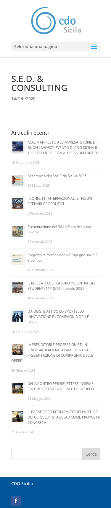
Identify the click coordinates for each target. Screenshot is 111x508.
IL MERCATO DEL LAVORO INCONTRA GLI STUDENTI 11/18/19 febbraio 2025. (61, 286)
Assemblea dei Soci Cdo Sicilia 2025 (57, 175)
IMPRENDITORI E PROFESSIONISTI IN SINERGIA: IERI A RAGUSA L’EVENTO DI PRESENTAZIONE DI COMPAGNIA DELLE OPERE (52, 352)
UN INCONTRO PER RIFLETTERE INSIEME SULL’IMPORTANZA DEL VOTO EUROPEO (61, 386)
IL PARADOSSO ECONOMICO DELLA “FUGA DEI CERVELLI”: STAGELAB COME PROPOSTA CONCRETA (64, 417)
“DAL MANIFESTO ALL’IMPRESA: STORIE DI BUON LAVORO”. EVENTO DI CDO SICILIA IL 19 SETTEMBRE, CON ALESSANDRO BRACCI (63, 147)
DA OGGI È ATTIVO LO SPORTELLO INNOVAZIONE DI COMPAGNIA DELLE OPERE (58, 317)
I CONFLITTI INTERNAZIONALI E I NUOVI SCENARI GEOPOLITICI (60, 201)
